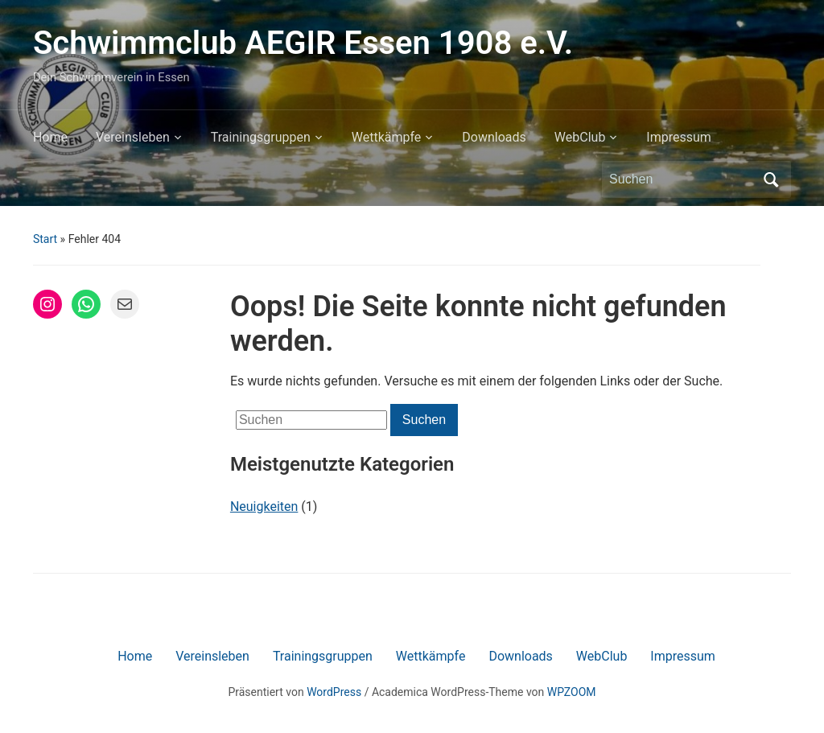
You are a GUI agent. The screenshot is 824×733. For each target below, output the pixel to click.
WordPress (334, 692)
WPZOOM (571, 692)
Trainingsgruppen (261, 137)
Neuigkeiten (264, 506)
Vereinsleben (133, 137)
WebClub (580, 137)
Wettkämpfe (387, 137)
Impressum (678, 137)
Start (45, 239)
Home (50, 137)
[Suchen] (682, 179)
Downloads (493, 137)
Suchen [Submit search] (771, 179)
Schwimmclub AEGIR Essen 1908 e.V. (303, 43)
